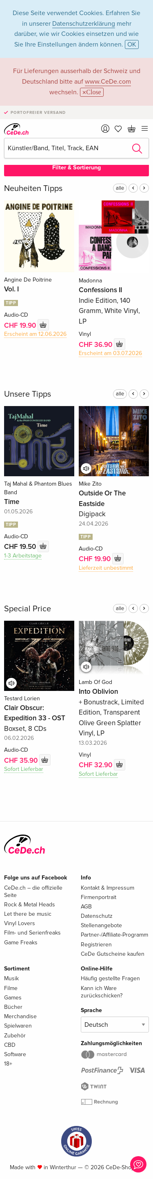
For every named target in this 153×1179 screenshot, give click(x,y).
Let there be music (27, 913)
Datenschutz (97, 916)
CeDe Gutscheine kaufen (112, 953)
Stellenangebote (101, 925)
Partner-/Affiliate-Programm (114, 934)
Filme (11, 988)
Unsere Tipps (27, 394)
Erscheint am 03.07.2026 (110, 353)
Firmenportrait (98, 897)
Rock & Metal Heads (29, 904)
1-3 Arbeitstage (23, 555)
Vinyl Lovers (19, 923)
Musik (11, 978)
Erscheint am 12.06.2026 (35, 334)
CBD (10, 1044)
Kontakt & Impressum (107, 887)
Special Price (27, 609)
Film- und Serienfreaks (32, 932)
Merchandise (20, 1016)
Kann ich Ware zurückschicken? (101, 992)
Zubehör (15, 1035)
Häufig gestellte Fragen (110, 978)
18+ (8, 1063)
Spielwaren (18, 1025)
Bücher (13, 1007)
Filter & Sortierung (76, 167)
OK (131, 44)
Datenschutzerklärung (83, 24)
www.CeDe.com (108, 82)
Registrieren (96, 944)
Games (13, 997)
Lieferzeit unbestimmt (106, 567)
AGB (86, 906)
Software (15, 1054)
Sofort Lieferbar (23, 769)
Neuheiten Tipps (33, 188)
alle (120, 188)
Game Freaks (21, 942)
